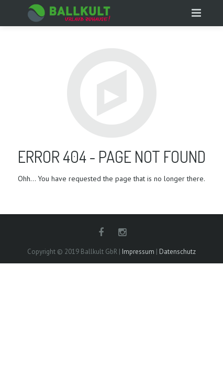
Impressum (138, 251)
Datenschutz (177, 251)
